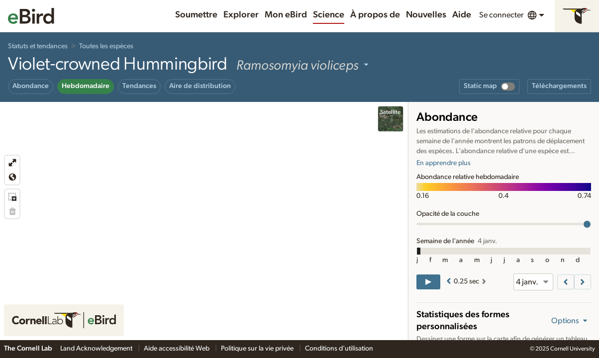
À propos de (375, 14)
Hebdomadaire (85, 86)
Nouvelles (426, 14)
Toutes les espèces (106, 46)
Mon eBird (286, 14)
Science (328, 14)
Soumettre (196, 14)
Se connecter (501, 15)
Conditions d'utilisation (339, 348)
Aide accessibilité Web (177, 348)
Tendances (139, 86)
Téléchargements (559, 86)
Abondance (30, 86)
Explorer (241, 14)
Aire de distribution (200, 86)
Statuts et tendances (38, 46)
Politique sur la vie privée (258, 348)
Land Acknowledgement (97, 348)
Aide (461, 14)
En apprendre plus (443, 163)
